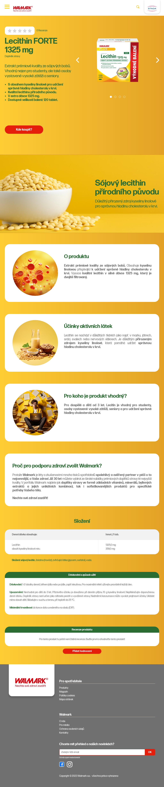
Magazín (63, 691)
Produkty (63, 687)
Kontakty (63, 732)
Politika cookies (67, 695)
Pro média (64, 725)
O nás (62, 721)
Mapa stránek (66, 699)
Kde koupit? (24, 130)
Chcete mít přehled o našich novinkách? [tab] (86, 744)
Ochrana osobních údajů (71, 729)
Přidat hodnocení (82, 651)
